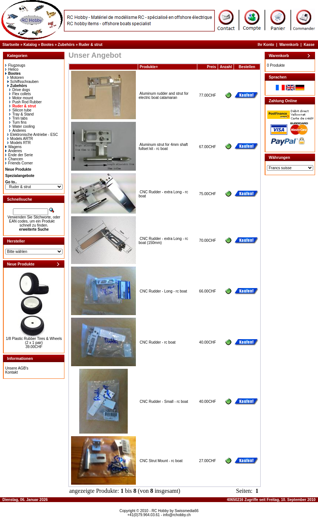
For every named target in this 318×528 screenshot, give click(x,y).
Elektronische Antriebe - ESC (32, 135)
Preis (211, 67)
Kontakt (11, 372)
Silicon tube (20, 110)
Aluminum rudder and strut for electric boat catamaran (164, 95)
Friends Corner (19, 163)
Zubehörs (66, 45)
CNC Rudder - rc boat (157, 342)
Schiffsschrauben (23, 82)
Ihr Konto (266, 45)
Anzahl (226, 67)
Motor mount (21, 98)
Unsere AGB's (17, 368)
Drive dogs (19, 90)
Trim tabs (18, 118)
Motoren (15, 78)
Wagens (13, 147)
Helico (12, 69)
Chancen (14, 159)
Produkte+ (149, 67)
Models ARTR (20, 139)
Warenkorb (288, 45)
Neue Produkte (18, 169)
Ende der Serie (19, 155)
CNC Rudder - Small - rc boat (164, 402)
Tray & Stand (21, 114)
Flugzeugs (15, 65)
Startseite (11, 45)
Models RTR (19, 143)
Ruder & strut (91, 45)
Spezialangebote (19, 176)
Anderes (17, 130)
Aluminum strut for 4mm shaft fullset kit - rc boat (163, 147)
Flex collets (20, 94)
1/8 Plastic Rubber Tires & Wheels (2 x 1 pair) (34, 341)
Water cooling (22, 126)
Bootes (47, 45)
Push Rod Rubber (25, 102)
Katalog (30, 45)
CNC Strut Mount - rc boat (161, 461)
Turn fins (18, 122)
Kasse (309, 45)
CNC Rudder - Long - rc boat (163, 291)
